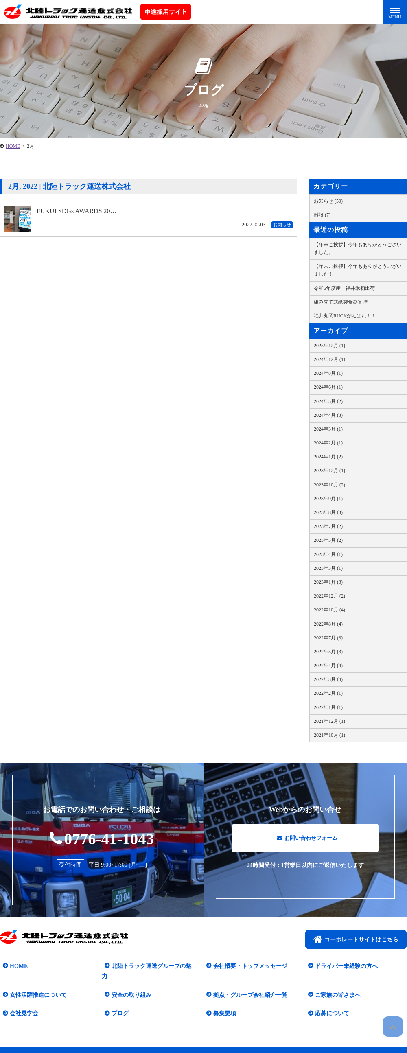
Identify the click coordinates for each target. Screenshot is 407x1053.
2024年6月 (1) (328, 387)
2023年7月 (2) (328, 526)
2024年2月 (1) (328, 443)
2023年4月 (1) (328, 554)
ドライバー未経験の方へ (343, 966)
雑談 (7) (322, 215)
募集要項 (221, 1003)
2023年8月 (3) (328, 512)
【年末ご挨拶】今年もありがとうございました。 (358, 248)
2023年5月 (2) (328, 540)
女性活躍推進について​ (35, 985)
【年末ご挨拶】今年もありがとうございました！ (358, 270)
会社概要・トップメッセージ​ (247, 966)
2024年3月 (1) (328, 429)
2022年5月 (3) (328, 652)
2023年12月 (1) (329, 470)
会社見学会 (21, 1003)
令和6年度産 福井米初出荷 (344, 288)
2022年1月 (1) (328, 707)
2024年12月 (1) (329, 359)
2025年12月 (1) (329, 345)
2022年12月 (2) (329, 596)
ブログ (117, 1003)
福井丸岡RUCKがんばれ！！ (345, 316)
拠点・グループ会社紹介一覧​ (247, 985)
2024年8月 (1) (328, 373)
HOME (16, 966)
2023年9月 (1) (328, 498)
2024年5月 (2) (328, 401)
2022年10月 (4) (329, 610)
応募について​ (329, 1003)
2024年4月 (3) (328, 415)
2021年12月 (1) (329, 721)
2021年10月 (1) (329, 735)
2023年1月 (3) (328, 582)
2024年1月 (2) (328, 457)
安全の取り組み (129, 985)
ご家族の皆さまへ (335, 985)
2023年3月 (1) (328, 568)
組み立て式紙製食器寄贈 (341, 302)
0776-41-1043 (102, 838)
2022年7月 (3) (328, 638)
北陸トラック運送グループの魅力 (151, 966)
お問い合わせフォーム (307, 841)
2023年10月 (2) (329, 485)
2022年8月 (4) (328, 624)
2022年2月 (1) (328, 693)
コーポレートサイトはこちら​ (355, 940)
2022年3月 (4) (328, 679)
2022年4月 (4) (328, 665)
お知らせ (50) (328, 201)
